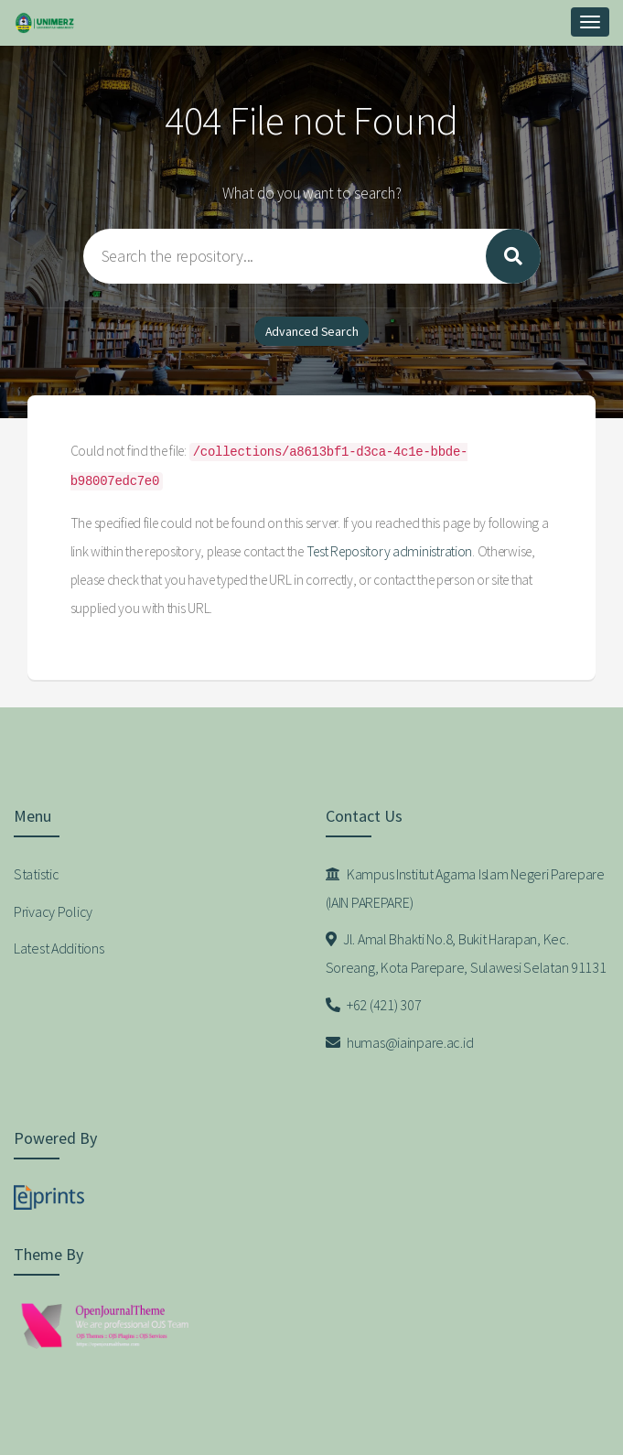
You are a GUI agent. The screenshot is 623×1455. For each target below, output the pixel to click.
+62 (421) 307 (374, 1005)
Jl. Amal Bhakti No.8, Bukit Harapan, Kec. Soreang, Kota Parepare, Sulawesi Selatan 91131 (466, 953)
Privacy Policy (53, 911)
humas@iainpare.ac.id (400, 1042)
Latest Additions (59, 948)
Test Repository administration (389, 551)
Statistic (36, 874)
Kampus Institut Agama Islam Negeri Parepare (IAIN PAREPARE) (465, 888)
